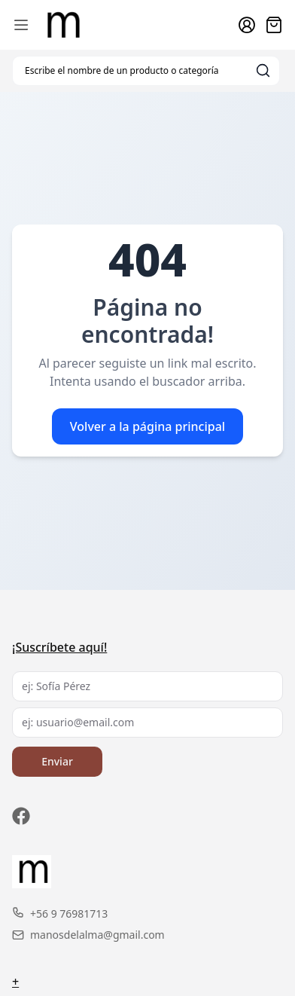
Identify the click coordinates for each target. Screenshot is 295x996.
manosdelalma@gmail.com (88, 934)
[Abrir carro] (274, 25)
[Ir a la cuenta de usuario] (247, 25)
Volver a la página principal (147, 426)
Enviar (57, 761)
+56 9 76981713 (60, 913)
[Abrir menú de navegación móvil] (21, 25)
